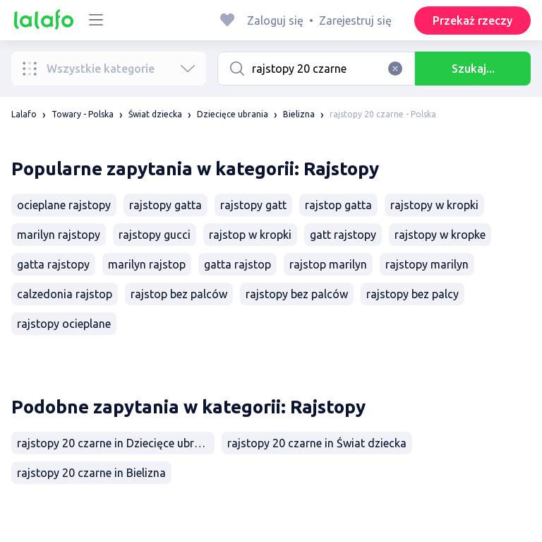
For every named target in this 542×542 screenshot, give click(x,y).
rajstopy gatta (165, 205)
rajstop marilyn (328, 264)
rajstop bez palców (179, 294)
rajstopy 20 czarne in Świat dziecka (316, 443)
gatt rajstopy (343, 234)
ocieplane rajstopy (64, 205)
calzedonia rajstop (64, 294)
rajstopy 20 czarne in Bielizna (91, 472)
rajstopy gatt (253, 205)
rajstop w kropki (250, 234)
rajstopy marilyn (427, 264)
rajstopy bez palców (297, 294)
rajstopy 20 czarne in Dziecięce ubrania (116, 443)
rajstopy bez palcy (412, 294)
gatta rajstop (237, 264)
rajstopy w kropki (434, 205)
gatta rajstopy (53, 264)
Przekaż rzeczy (472, 20)
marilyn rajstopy (58, 234)
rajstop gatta (338, 205)
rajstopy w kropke (440, 234)
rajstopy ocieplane (64, 323)
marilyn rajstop (147, 264)
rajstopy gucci (155, 234)
